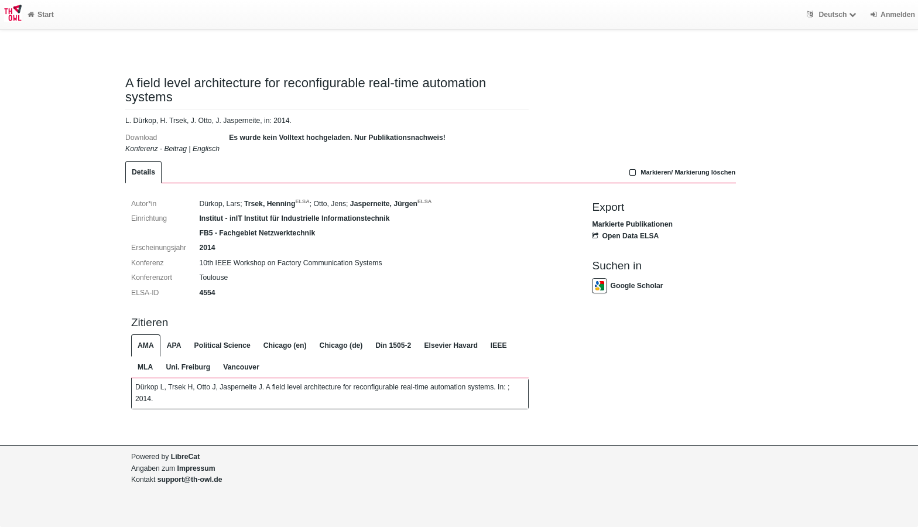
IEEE (499, 345)
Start (41, 15)
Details (143, 172)
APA (174, 345)
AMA (146, 345)
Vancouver (241, 367)
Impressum (196, 468)
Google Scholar (627, 286)
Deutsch (833, 15)
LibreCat (185, 457)
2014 (207, 248)
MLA (145, 367)
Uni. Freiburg (188, 367)
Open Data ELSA (625, 236)
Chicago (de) (341, 345)
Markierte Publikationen (632, 224)
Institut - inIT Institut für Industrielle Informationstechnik (294, 218)
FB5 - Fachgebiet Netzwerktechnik (257, 233)
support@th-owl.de (189, 479)
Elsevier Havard (450, 345)
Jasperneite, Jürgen (391, 204)
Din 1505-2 (393, 345)
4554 (207, 293)
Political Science (222, 345)
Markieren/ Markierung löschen (681, 172)
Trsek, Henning (277, 204)
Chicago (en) (285, 345)
